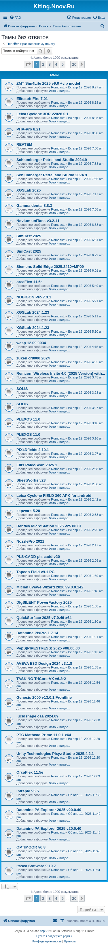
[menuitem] (15, 17)
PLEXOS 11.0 (28, 419)
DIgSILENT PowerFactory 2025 (44, 602)
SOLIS (22, 389)
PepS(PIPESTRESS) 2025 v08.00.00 (48, 648)
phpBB (44, 931)
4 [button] (56, 64)
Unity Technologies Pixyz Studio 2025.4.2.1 (55, 753)
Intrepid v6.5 (27, 791)
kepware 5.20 (28, 511)
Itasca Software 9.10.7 (36, 866)
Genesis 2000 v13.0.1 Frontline (44, 697)
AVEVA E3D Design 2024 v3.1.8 (44, 663)
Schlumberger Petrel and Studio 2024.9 (51, 160)
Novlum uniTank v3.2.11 (37, 221)
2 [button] (43, 64)
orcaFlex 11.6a (29, 282)
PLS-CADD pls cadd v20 (38, 556)
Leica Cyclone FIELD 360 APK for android (53, 495)
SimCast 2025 (28, 236)
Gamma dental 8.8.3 (34, 205)
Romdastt (58, 87)
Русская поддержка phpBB (54, 936)
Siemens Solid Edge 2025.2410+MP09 (50, 266)
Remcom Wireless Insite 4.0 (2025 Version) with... (60, 373)
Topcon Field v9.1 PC (35, 572)
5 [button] (63, 64)
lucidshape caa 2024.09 (37, 716)
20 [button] (74, 64)
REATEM (24, 144)
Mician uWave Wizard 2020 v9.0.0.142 (50, 587)
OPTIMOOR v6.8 (31, 847)
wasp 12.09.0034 (31, 343)
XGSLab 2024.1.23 (32, 312)
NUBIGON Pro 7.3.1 (33, 297)
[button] (28, 64)
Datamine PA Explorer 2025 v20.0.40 (48, 810)
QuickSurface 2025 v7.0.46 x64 (43, 617)
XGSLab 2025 (28, 190)
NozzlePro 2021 (30, 541)
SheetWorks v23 (31, 480)
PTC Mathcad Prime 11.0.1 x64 (43, 735)
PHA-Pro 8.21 (28, 129)
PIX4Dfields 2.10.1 (32, 450)
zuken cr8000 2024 (33, 358)
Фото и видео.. (59, 90)
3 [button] (50, 64)
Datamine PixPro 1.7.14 (37, 633)
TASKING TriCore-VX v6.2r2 (41, 679)
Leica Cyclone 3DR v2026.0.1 (42, 114)
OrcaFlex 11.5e (29, 772)
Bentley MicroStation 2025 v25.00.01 (49, 526)
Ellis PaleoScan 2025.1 (36, 465)
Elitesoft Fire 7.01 (32, 98)
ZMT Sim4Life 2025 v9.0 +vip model (48, 83)
